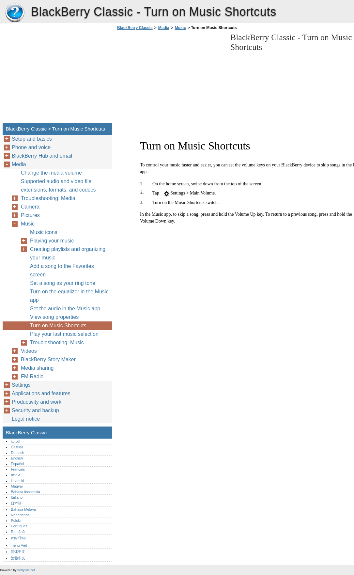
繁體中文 (18, 558)
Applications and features (41, 393)
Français (18, 469)
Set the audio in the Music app (65, 308)
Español (17, 464)
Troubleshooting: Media (48, 198)
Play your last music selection (64, 334)
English (17, 458)
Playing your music (52, 240)
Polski (16, 520)
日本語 (16, 503)
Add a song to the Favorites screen (62, 270)
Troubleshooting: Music (57, 342)
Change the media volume (51, 173)
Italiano (17, 497)
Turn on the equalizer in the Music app (69, 296)
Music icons (43, 232)
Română (17, 532)
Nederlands (20, 515)
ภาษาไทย (18, 538)
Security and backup (35, 410)
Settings (21, 385)
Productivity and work (36, 402)
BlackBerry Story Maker (48, 359)
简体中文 (18, 551)
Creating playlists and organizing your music (67, 253)
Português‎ (19, 526)
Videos (29, 351)
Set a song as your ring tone (62, 283)
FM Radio (32, 376)
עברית (15, 475)
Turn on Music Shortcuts (58, 325)
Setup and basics (32, 139)
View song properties (54, 317)
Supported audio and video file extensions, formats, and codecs (58, 186)
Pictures (30, 215)
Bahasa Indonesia (25, 492)
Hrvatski (17, 481)
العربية (15, 441)
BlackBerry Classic (14, 13)
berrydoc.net (26, 570)
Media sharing (37, 368)
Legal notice (26, 419)
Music (180, 27)
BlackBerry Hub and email (42, 156)
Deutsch (17, 453)
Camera (30, 207)
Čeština (17, 447)
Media (163, 27)
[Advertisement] (170, 78)
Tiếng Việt (19, 545)
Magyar (17, 486)
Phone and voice (31, 147)
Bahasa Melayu (23, 509)
